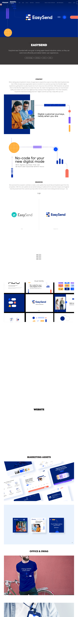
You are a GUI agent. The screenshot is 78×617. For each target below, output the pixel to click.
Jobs (74, 2)
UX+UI (27, 2)
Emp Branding (60, 2)
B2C (19, 2)
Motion (32, 2)
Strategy (37, 2)
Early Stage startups (50, 2)
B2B (23, 2)
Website (39, 409)
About (69, 2)
